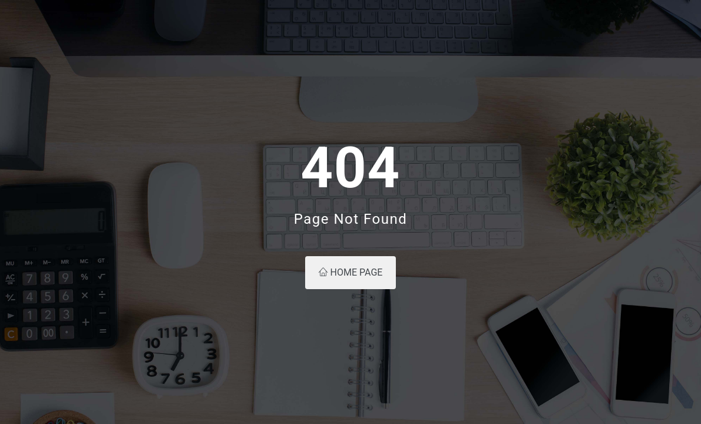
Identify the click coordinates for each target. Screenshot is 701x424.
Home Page (351, 272)
